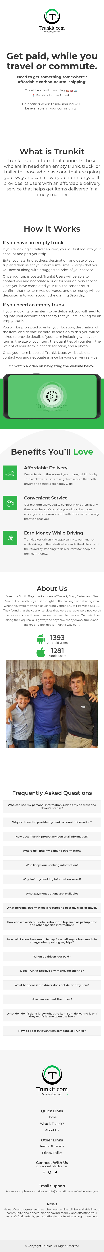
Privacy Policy (52, 1153)
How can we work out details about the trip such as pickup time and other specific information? (52, 923)
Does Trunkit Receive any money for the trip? (52, 970)
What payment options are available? (52, 893)
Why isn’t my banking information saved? (52, 879)
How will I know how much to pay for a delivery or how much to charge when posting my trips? (52, 941)
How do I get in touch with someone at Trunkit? (52, 1031)
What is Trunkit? (52, 1123)
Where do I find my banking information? (52, 850)
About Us (52, 1130)
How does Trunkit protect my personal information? (52, 836)
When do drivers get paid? (52, 956)
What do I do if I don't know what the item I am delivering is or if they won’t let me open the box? (52, 1015)
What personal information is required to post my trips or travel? (52, 907)
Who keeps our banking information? (52, 865)
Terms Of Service (52, 1146)
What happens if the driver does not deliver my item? (52, 985)
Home (52, 1117)
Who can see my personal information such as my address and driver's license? (52, 806)
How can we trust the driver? (52, 999)
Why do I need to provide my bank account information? (52, 822)
